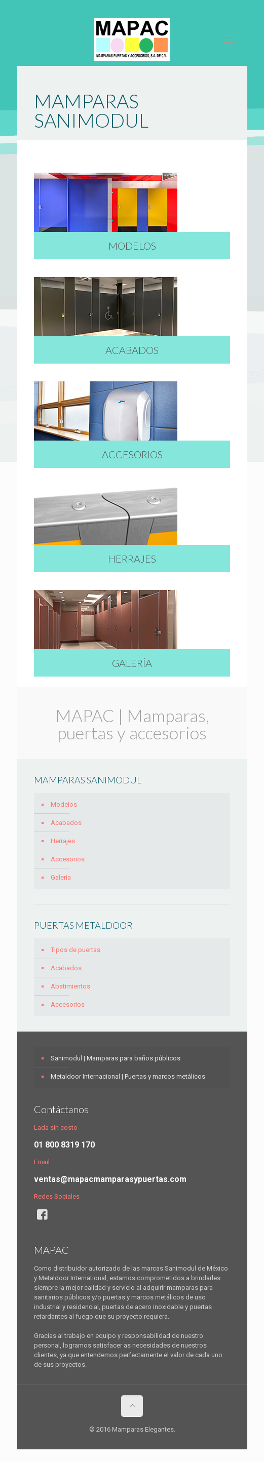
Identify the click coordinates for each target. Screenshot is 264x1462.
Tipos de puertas (75, 950)
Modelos (64, 804)
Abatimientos (70, 986)
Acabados (66, 822)
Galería (61, 877)
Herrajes (63, 841)
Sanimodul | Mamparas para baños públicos (115, 1058)
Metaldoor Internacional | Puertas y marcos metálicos (128, 1076)
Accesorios (68, 859)
